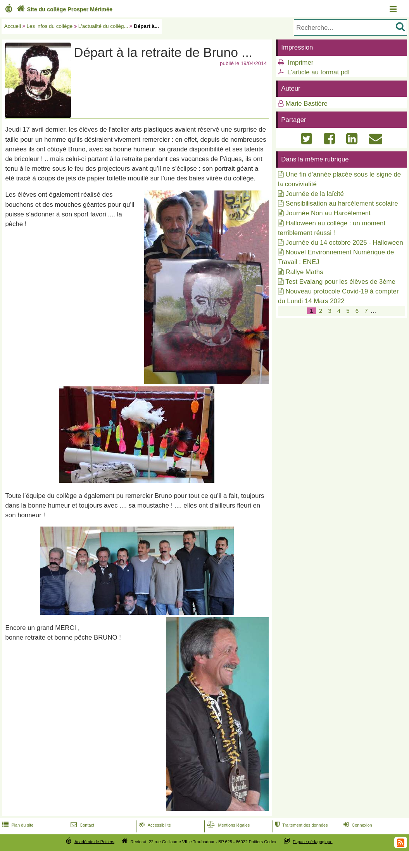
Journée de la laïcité (315, 193)
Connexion (357, 825)
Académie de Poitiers (94, 841)
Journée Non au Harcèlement (328, 213)
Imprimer (300, 62)
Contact (81, 825)
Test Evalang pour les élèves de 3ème (340, 281)
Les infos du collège (50, 26)
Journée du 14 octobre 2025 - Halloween (344, 242)
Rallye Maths (304, 272)
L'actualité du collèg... (103, 26)
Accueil (12, 26)
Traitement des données (301, 825)
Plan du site (17, 825)
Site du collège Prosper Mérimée (63, 9)
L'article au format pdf (318, 72)
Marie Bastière (307, 103)
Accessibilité (154, 825)
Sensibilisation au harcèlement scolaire (342, 203)
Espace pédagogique (313, 841)
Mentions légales (227, 825)
